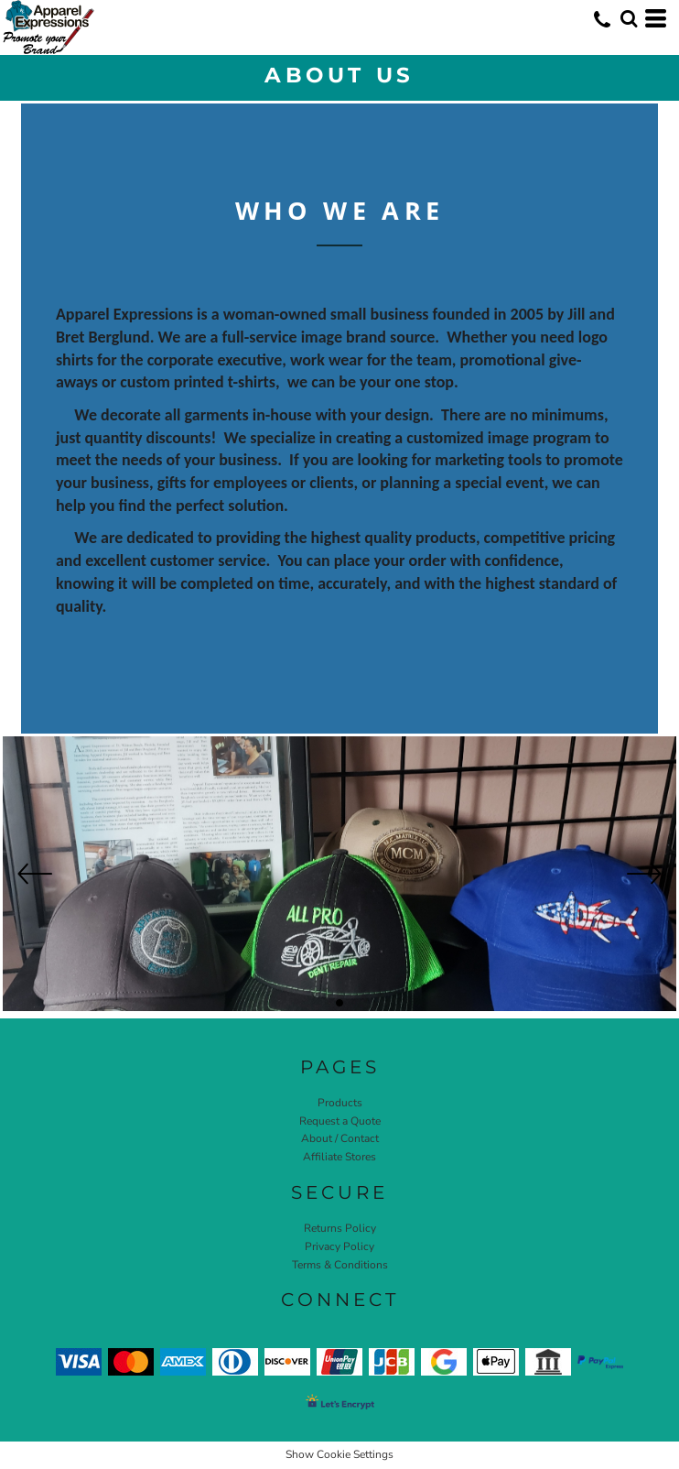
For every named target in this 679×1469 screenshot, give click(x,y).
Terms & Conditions (340, 1264)
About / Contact (340, 1138)
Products (340, 1102)
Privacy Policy (339, 1246)
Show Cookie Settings (339, 1454)
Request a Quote (340, 1121)
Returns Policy (340, 1228)
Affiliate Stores (339, 1156)
